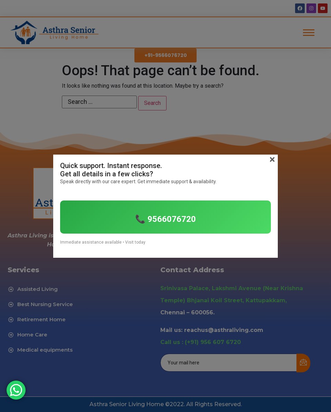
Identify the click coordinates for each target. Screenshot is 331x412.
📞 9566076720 (165, 219)
